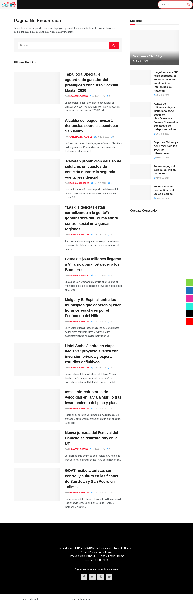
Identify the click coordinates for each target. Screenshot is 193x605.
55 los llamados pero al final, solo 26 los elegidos (164, 190)
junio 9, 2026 (97, 96)
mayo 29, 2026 (161, 158)
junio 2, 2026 (161, 134)
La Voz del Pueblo (30, 599)
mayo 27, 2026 (161, 178)
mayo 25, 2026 (161, 198)
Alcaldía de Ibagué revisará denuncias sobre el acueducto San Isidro (91, 126)
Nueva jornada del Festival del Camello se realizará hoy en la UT (91, 438)
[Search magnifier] (188, 4)
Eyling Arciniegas (79, 183)
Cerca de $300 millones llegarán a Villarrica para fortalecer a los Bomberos (93, 264)
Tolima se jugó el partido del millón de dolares (165, 170)
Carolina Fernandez (80, 137)
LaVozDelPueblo (78, 96)
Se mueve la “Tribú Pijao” (149, 56)
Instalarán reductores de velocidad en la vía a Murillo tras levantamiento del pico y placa (93, 397)
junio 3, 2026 (140, 61)
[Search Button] (114, 45)
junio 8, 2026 (101, 137)
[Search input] (173, 4)
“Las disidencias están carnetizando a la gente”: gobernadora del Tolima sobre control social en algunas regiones (91, 218)
